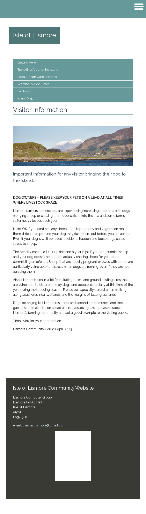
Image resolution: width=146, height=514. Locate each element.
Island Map (25, 98)
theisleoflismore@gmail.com (44, 425)
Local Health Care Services (37, 77)
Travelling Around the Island (37, 70)
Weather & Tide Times (33, 84)
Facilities (23, 91)
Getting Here (26, 62)
